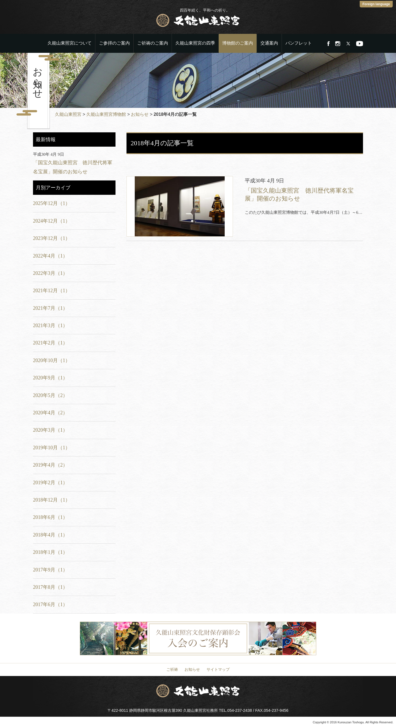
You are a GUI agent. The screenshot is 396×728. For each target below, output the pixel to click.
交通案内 (269, 43)
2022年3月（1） (50, 273)
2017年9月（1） (50, 570)
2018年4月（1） (50, 535)
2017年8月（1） (50, 587)
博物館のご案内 (237, 43)
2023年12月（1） (51, 238)
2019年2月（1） (50, 482)
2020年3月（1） (50, 430)
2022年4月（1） (50, 256)
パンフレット (298, 43)
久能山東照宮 (68, 114)
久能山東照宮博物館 (106, 114)
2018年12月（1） (51, 500)
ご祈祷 (172, 669)
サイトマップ (218, 669)
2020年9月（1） (50, 378)
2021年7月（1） (50, 308)
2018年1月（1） (50, 552)
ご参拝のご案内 (114, 43)
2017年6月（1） (50, 604)
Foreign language (376, 4)
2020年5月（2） (50, 395)
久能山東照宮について (70, 43)
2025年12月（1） (51, 203)
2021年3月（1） (50, 325)
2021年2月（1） (50, 343)
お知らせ (139, 114)
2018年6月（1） (50, 517)
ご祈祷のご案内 (152, 43)
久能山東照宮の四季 (195, 43)
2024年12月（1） (51, 221)
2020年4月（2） (50, 412)
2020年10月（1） (51, 360)
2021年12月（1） (51, 290)
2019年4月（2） (50, 465)
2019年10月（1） (51, 447)
